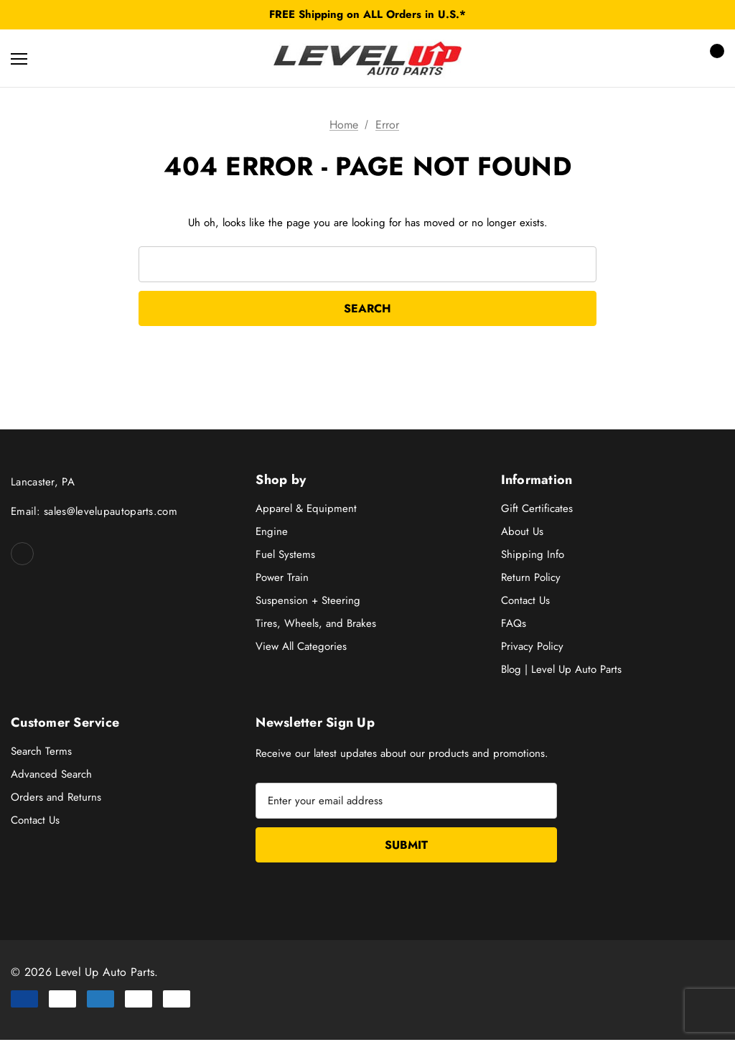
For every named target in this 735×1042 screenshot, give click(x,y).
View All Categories (301, 648)
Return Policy (531, 579)
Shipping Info (532, 556)
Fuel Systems (285, 556)
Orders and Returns (56, 798)
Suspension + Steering (308, 602)
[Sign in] (671, 58)
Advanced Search (51, 775)
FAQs (513, 625)
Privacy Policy (532, 648)
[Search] (57, 58)
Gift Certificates (537, 510)
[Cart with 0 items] (712, 58)
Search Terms (41, 752)
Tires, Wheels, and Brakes (316, 625)
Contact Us (525, 602)
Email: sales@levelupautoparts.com (94, 513)
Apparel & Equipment (306, 510)
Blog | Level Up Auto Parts (561, 671)
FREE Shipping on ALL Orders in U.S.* (367, 14)
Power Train (282, 579)
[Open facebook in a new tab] (22, 555)
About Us (522, 533)
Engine (272, 533)
